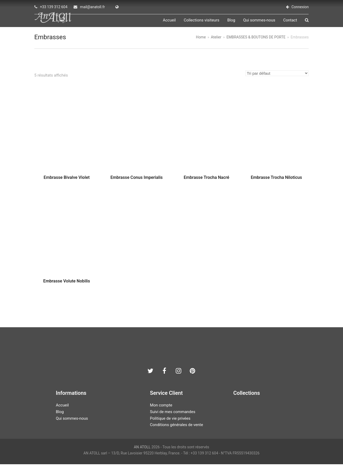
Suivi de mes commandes (172, 416)
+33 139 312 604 (53, 7)
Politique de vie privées (170, 423)
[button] (307, 22)
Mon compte (161, 410)
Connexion (300, 7)
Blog (60, 416)
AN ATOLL (142, 452)
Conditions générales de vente (176, 429)
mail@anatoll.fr (92, 7)
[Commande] (277, 78)
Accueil (62, 410)
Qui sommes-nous (72, 423)
